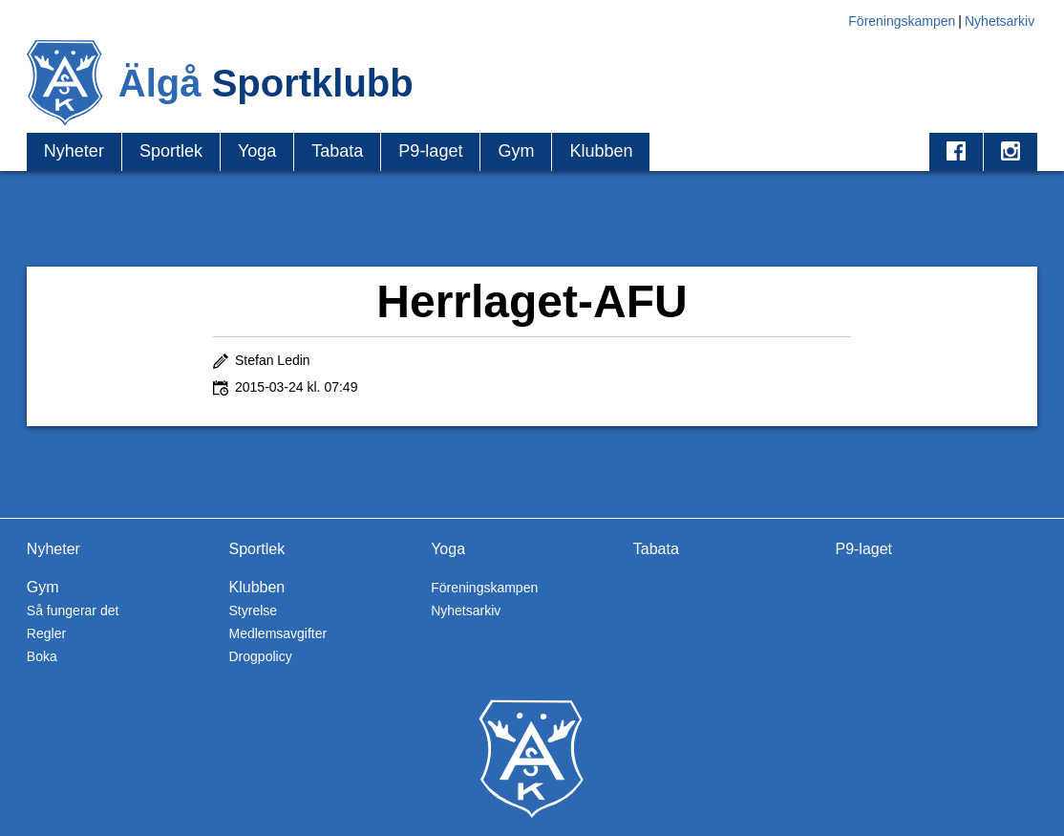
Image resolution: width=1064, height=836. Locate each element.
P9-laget (430, 151)
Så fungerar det (73, 610)
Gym (516, 151)
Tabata (337, 151)
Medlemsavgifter (278, 633)
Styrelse (253, 610)
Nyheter (74, 151)
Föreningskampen (901, 21)
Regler (46, 633)
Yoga (257, 151)
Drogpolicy (260, 656)
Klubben (600, 151)
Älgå (266, 83)
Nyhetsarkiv (999, 21)
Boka (42, 656)
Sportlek (170, 151)
